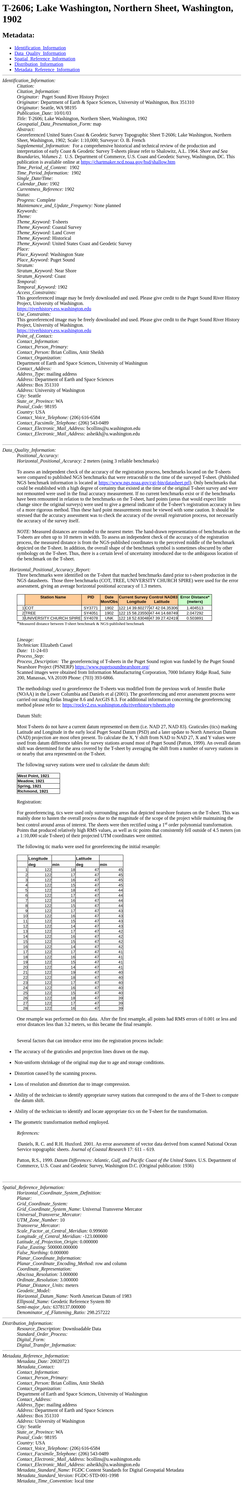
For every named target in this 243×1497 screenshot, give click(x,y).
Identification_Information (40, 47)
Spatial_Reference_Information (44, 58)
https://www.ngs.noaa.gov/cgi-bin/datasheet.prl (144, 482)
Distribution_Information (38, 64)
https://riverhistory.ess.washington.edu (54, 308)
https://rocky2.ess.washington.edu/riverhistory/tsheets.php (118, 704)
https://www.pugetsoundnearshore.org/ (112, 666)
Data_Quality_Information (40, 53)
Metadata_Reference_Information (47, 69)
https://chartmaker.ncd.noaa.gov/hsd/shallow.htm (128, 162)
